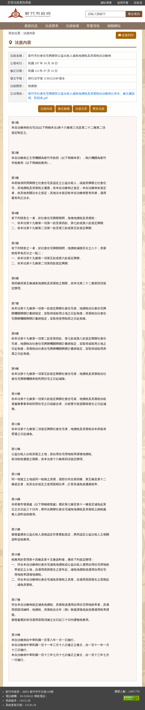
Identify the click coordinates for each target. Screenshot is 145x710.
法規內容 (46, 108)
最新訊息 (31, 26)
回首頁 (138, 2)
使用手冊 (122, 2)
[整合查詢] (105, 14)
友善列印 (126, 35)
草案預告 (93, 26)
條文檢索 (64, 108)
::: (94, 2)
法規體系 (51, 26)
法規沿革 (81, 108)
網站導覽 (106, 2)
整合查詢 (134, 14)
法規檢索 (72, 26)
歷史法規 (98, 108)
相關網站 (114, 26)
